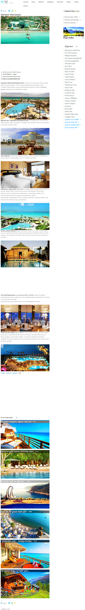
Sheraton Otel (70, 63)
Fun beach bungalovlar (73, 58)
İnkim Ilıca (68, 82)
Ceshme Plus (70, 93)
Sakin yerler (59, 2)
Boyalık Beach (70, 69)
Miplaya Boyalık (70, 56)
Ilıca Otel (68, 66)
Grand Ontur (69, 74)
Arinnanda (68, 109)
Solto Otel (68, 111)
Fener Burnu (69, 95)
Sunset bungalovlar (72, 61)
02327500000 (10, 74)
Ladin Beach (69, 77)
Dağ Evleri (41, 2)
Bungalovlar (50, 2)
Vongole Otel (69, 117)
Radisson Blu (70, 90)
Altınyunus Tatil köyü (72, 50)
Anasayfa (25, 2)
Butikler (68, 2)
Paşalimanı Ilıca (71, 85)
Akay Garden (69, 71)
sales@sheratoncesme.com (11, 76)
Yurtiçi (33, 2)
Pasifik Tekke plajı (71, 114)
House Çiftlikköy (71, 98)
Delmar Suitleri (70, 101)
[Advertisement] (25, 58)
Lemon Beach (70, 79)
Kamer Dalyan (70, 103)
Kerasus (68, 106)
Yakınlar (76, 2)
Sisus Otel (68, 87)
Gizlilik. (8, 609)
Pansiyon (25, 5)
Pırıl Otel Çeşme (71, 53)
